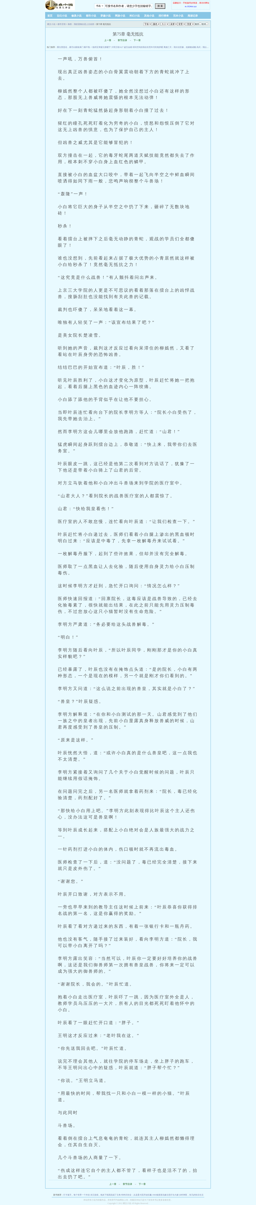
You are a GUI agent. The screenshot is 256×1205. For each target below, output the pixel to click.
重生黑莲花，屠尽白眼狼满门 (70, 47)
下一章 (137, 40)
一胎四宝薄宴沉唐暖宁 (100, 47)
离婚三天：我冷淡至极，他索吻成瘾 (180, 47)
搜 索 (160, 6)
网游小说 (120, 15)
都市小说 (91, 15)
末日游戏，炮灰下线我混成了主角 (105, 1195)
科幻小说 (135, 15)
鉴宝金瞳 (128, 47)
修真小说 (76, 15)
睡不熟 (87, 47)
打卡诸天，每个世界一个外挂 (76, 1195)
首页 (49, 15)
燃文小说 (51, 24)
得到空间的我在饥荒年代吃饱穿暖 (148, 47)
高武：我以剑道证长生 (206, 47)
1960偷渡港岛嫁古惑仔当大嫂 (165, 1195)
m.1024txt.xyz (190, 6)
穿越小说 (105, 15)
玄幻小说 (62, 15)
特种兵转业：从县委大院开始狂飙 (136, 1195)
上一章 (107, 40)
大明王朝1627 (117, 47)
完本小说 (178, 15)
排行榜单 (164, 15)
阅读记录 (193, 15)
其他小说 (149, 15)
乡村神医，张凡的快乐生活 (191, 1195)
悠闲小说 (66, 5)
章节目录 (122, 40)
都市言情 (61, 24)
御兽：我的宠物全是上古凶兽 (81, 24)
